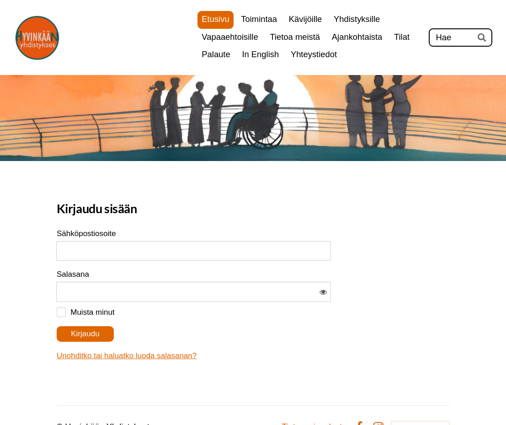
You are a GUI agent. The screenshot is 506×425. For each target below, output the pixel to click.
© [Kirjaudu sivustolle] (61, 398)
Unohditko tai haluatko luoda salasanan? (220, 327)
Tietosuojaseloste (314, 398)
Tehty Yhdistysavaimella (420, 398)
